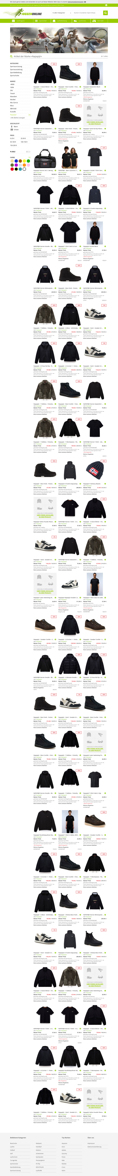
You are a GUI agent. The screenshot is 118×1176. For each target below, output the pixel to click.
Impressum (91, 1143)
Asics (63, 1147)
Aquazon (64, 1143)
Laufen (12, 1147)
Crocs (63, 1167)
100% (12, 87)
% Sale (12, 152)
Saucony (64, 1153)
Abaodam (13, 96)
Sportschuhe (14, 76)
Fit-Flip (38, 1164)
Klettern (38, 1150)
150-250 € (13, 145)
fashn (63, 1170)
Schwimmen (40, 1153)
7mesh (12, 93)
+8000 (12, 84)
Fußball (12, 1150)
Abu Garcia (14, 103)
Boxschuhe (13, 1143)
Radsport (39, 1143)
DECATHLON (40, 1167)
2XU (11, 90)
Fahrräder (100, 21)
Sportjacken (39, 1157)
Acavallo (13, 112)
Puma (63, 1157)
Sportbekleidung (16, 73)
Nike (63, 1160)
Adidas (64, 1150)
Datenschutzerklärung (94, 1147)
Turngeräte (13, 1160)
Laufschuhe (82, 21)
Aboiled (12, 100)
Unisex (16, 130)
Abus (12, 106)
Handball (39, 1147)
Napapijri (13, 115)
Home (12, 25)
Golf (11, 1153)
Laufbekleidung (62, 21)
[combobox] (62, 12)
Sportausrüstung (16, 66)
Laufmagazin (21, 21)
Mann (16, 127)
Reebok (64, 1164)
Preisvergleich (40, 1160)
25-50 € (23, 138)
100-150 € (24, 142)
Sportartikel (43, 21)
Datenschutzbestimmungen (75, 2)
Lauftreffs (39, 1170)
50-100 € (13, 142)
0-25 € (12, 138)
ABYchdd (13, 109)
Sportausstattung (16, 69)
